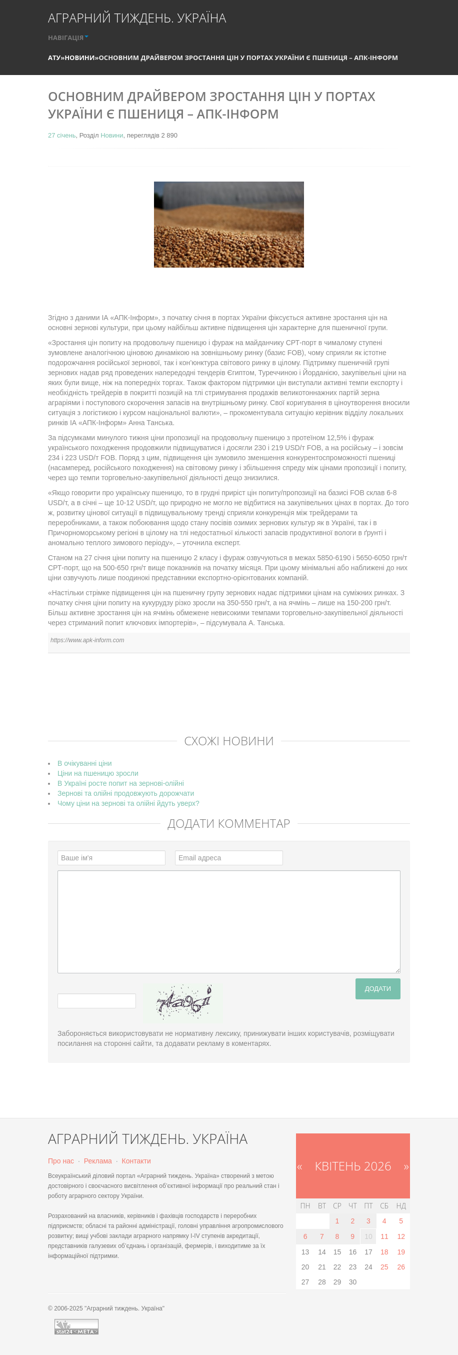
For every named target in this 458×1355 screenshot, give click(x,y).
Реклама (98, 1161)
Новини (79, 57)
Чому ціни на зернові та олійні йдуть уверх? (129, 803)
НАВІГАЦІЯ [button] (68, 37)
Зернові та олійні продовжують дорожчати (126, 793)
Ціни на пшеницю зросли (98, 773)
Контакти (136, 1161)
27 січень (62, 135)
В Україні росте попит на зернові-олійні (121, 783)
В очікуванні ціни (85, 763)
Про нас (61, 1161)
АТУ (54, 57)
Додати (378, 988)
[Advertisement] (230, 700)
